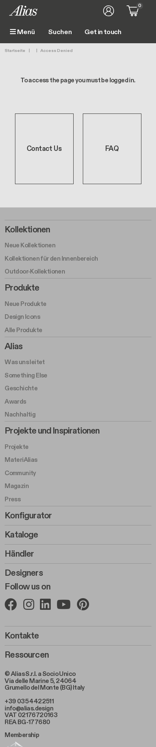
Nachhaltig (20, 414)
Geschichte (21, 388)
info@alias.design (29, 708)
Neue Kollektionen (30, 245)
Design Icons (22, 317)
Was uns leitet (25, 362)
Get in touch (102, 32)
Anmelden (108, 10)
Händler (19, 554)
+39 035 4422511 (29, 701)
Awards (15, 401)
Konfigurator (28, 516)
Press (12, 499)
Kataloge (21, 535)
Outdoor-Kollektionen (35, 271)
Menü (22, 32)
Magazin (17, 486)
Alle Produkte (23, 330)
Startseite (15, 51)
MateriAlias (21, 460)
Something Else (26, 375)
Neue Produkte (25, 304)
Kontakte (22, 636)
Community (20, 473)
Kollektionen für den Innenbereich (51, 258)
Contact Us (44, 148)
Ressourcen (27, 655)
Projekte (16, 447)
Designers (23, 573)
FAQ (112, 148)
